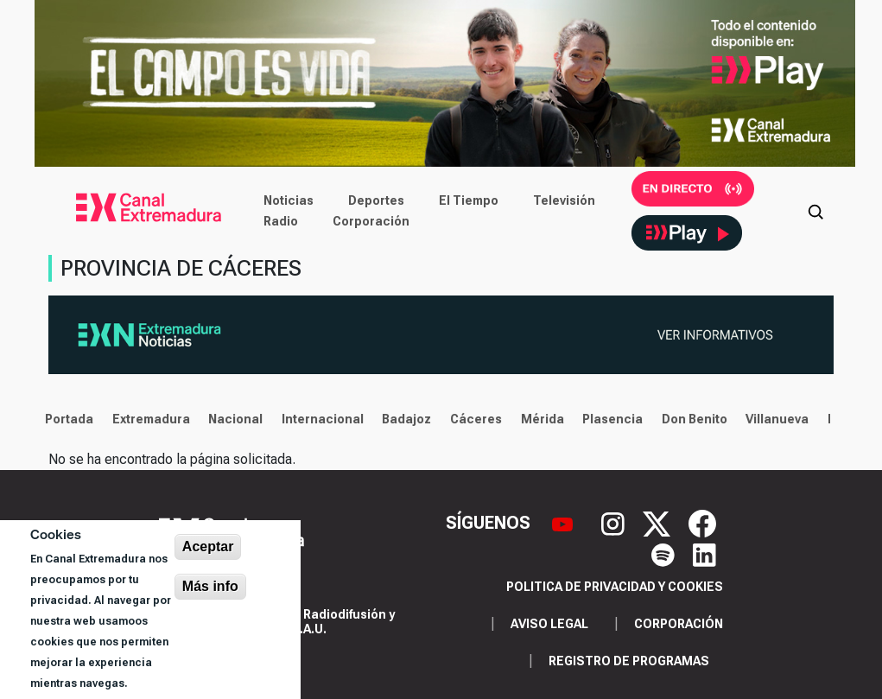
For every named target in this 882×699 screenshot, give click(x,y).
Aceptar (208, 546)
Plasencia (608, 419)
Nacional (231, 419)
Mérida (537, 419)
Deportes (376, 200)
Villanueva (772, 419)
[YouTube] (564, 522)
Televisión (564, 200)
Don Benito (690, 419)
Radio (280, 221)
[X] (659, 522)
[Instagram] (615, 522)
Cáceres (472, 419)
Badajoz (402, 419)
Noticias (288, 200)
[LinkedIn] (704, 553)
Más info (210, 586)
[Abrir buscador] (815, 211)
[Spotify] (665, 553)
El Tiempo (468, 200)
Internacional (318, 419)
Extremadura (146, 419)
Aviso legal (549, 624)
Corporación (371, 221)
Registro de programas (629, 661)
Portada (65, 419)
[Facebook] (702, 522)
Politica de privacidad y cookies (614, 587)
